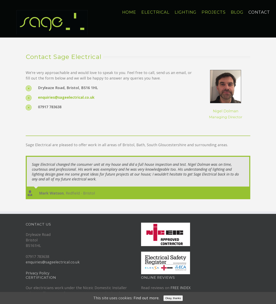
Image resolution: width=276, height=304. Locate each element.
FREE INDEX (180, 285)
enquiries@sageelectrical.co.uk (66, 97)
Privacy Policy (37, 270)
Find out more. (146, 297)
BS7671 (89, 290)
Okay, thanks (173, 298)
